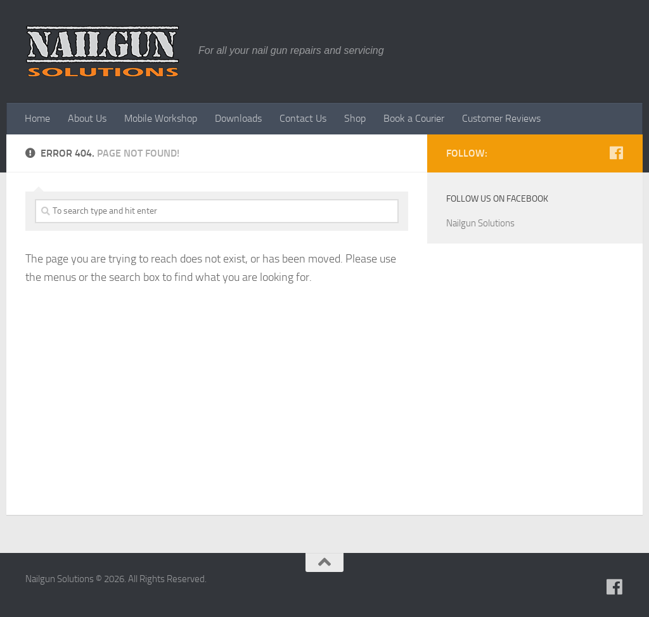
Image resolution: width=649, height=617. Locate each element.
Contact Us (303, 118)
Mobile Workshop (160, 118)
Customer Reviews (501, 118)
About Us (87, 118)
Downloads (238, 118)
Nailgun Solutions (480, 223)
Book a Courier (413, 118)
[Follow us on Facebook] (616, 152)
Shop (355, 118)
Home (37, 118)
